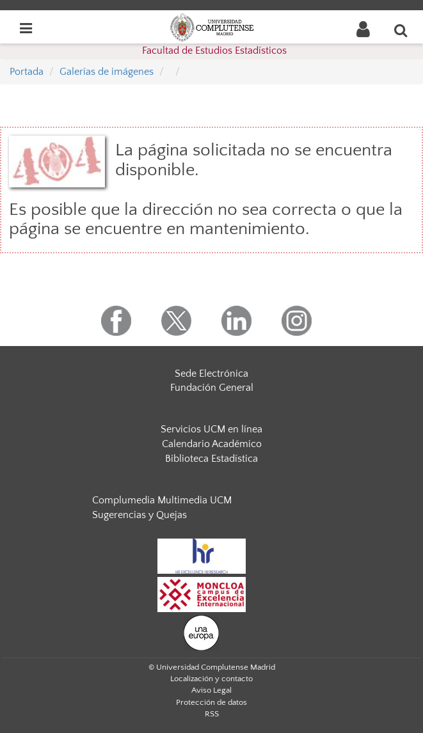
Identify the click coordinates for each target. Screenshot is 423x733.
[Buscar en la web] (401, 30)
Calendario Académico (212, 444)
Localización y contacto (211, 678)
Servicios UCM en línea (211, 429)
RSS (212, 713)
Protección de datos (211, 702)
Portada (27, 71)
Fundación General (211, 387)
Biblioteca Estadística (211, 458)
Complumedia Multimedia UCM (162, 500)
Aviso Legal (211, 690)
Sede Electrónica (211, 373)
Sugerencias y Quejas (139, 515)
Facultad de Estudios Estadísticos (214, 50)
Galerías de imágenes (107, 71)
